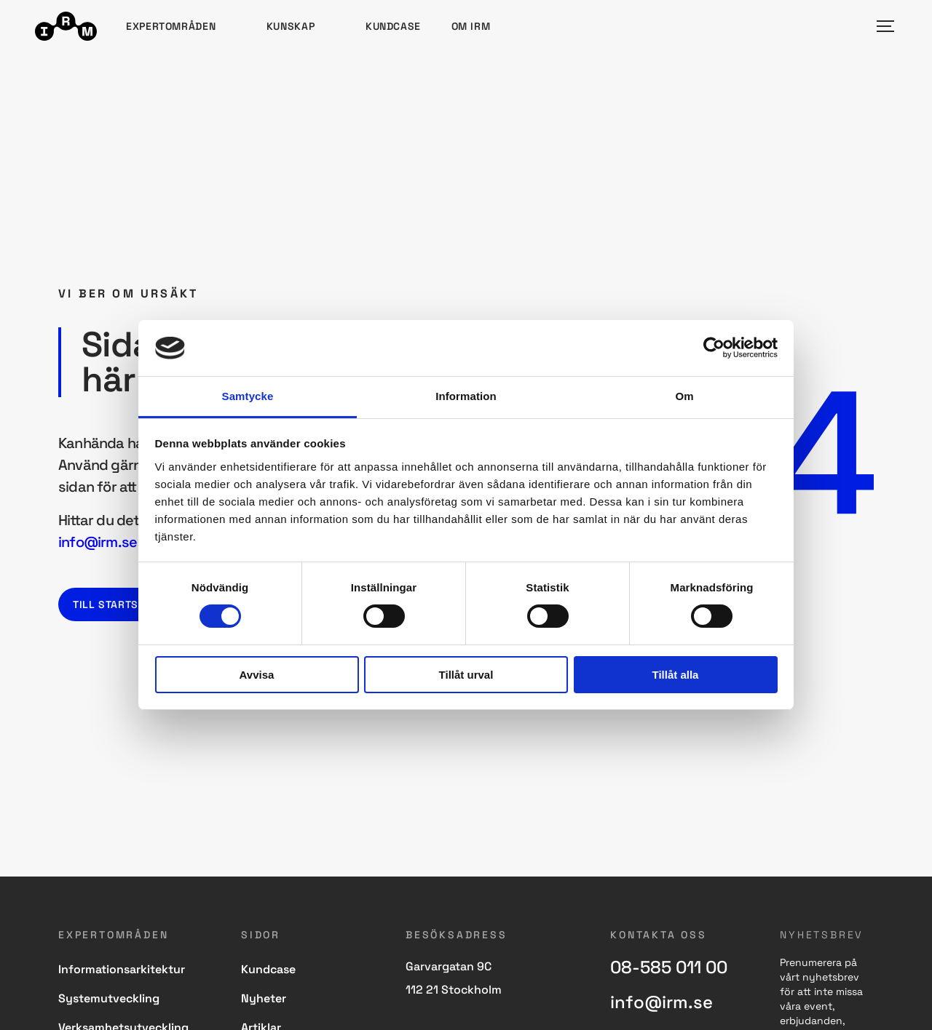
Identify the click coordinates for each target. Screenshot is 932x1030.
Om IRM (471, 26)
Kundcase (393, 26)
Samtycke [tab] (248, 396)
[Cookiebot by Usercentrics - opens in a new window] (714, 348)
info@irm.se (97, 541)
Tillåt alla (675, 674)
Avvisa (257, 674)
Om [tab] (684, 396)
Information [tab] (466, 396)
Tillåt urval (466, 674)
